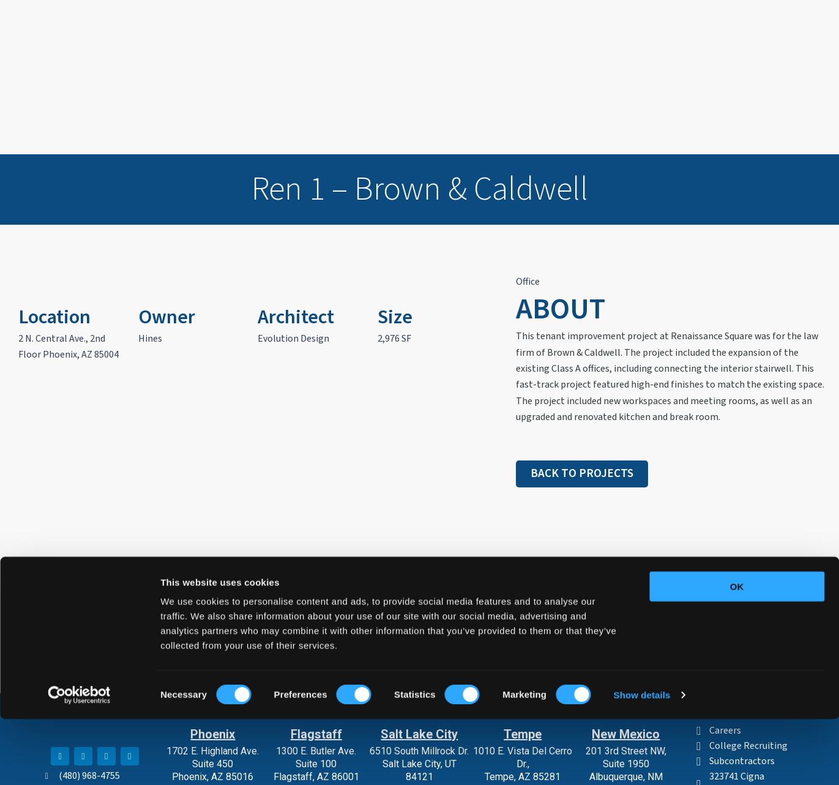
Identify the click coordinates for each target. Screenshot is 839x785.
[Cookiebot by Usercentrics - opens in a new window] (79, 761)
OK (737, 652)
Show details (642, 761)
